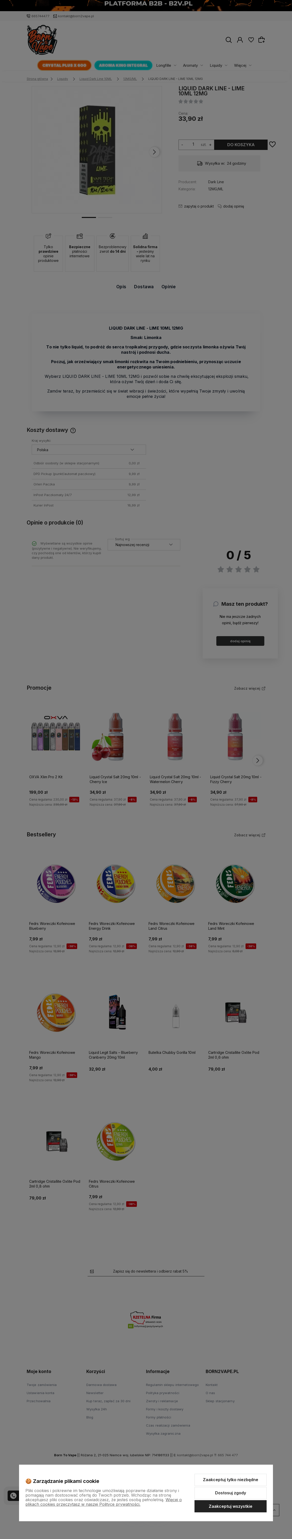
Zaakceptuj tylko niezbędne (230, 1479)
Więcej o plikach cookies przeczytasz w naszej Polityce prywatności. (103, 1502)
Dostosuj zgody (230, 1492)
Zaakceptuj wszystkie (230, 1506)
